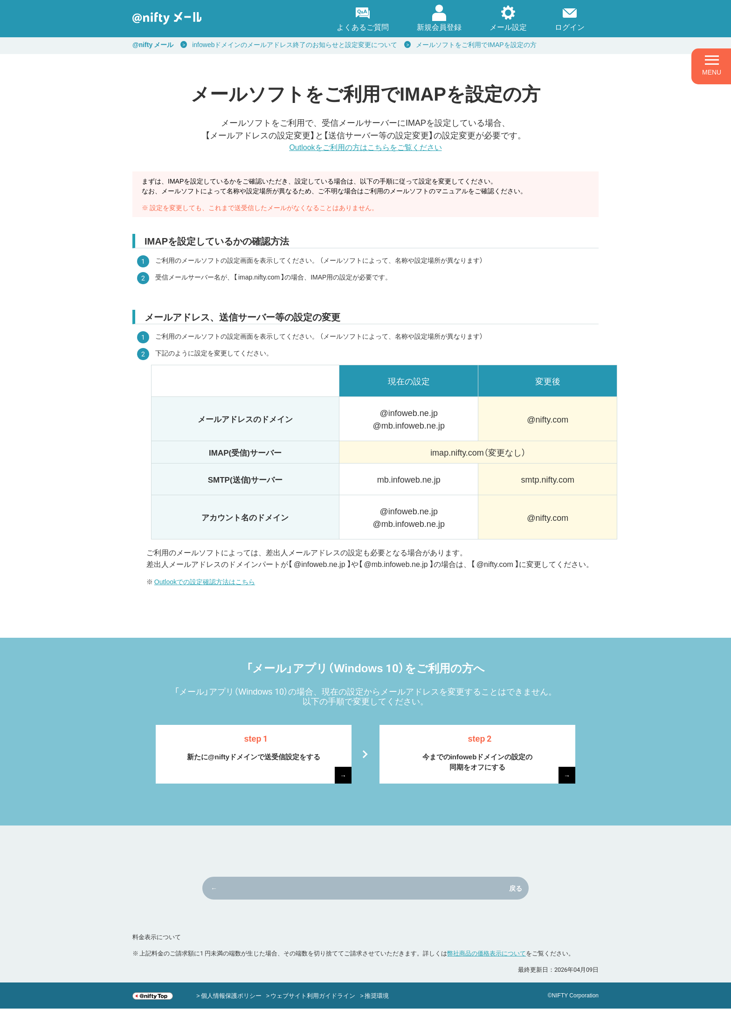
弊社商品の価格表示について (486, 974)
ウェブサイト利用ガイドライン (312, 1016)
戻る (408, 909)
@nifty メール (152, 44)
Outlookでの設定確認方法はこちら (204, 581)
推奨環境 (377, 1016)
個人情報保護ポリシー (231, 1016)
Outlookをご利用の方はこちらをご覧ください (365, 146)
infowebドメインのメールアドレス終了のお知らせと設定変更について (294, 44)
